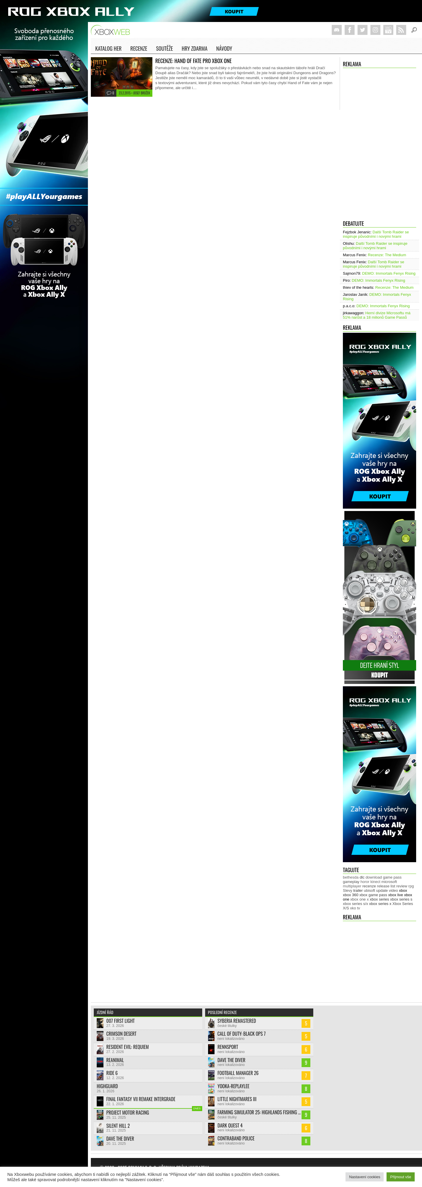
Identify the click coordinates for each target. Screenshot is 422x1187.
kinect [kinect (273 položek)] (375, 881)
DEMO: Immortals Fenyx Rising (389, 273)
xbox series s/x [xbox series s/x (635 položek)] (355, 903)
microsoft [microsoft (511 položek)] (389, 881)
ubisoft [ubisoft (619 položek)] (369, 890)
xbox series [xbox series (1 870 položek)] (379, 899)
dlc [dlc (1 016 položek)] (362, 877)
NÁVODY (224, 49)
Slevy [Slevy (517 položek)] (347, 890)
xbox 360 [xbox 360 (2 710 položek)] (350, 895)
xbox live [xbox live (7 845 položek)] (395, 895)
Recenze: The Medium (387, 255)
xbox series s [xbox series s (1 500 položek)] (401, 899)
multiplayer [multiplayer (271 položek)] (352, 886)
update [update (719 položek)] (382, 890)
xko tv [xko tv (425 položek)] (355, 908)
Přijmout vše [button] (400, 1177)
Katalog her (108, 48)
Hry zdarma (194, 49)
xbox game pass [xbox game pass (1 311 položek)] (373, 895)
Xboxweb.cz (112, 30)
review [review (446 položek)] (401, 886)
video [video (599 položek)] (393, 890)
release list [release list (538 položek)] (386, 886)
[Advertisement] (379, 959)
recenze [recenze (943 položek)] (369, 886)
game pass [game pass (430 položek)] (392, 877)
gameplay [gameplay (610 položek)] (351, 881)
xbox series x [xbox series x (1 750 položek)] (380, 903)
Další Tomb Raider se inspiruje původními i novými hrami (376, 234)
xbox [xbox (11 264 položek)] (403, 890)
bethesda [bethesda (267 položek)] (351, 877)
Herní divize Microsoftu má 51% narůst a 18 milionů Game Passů (377, 315)
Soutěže (164, 48)
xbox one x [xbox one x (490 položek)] (359, 899)
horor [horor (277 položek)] (364, 881)
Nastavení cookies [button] (364, 1177)
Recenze (138, 49)
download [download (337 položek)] (373, 877)
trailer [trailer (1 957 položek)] (358, 890)
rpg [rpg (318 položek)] (411, 886)
